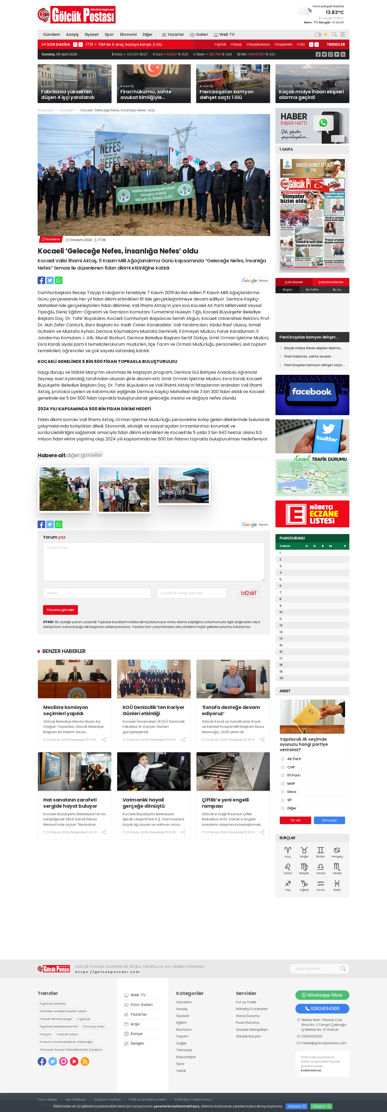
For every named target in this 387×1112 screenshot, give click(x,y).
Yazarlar (173, 34)
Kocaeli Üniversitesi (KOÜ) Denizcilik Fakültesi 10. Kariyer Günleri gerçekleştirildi (154, 727)
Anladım (321, 1106)
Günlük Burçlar (248, 1036)
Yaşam (182, 1036)
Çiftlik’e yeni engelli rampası (225, 803)
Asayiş (72, 34)
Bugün (287, 289)
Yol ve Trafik (246, 1002)
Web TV (224, 34)
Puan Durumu (247, 1022)
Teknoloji (184, 1050)
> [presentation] (80, 44)
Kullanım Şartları (107, 1099)
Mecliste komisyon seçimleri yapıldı (65, 710)
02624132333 (312, 1036)
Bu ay (337, 289)
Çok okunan (294, 282)
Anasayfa (46, 110)
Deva (291, 791)
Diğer (149, 34)
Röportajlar (186, 1057)
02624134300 (322, 1008)
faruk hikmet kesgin (56, 1019)
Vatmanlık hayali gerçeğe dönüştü (144, 803)
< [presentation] (75, 44)
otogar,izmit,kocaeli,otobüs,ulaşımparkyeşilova (264, 44)
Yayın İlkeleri (47, 1099)
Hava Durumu (248, 1015)
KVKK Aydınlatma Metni (148, 1099)
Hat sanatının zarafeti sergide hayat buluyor (70, 803)
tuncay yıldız (94, 1026)
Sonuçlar (329, 820)
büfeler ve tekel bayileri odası (63, 1011)
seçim (46, 1034)
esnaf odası (67, 1034)
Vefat (181, 1070)
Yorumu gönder (60, 609)
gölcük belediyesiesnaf (59, 1026)
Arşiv (132, 1024)
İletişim (134, 1043)
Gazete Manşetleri (252, 1029)
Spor (109, 34)
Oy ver (295, 820)
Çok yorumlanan (330, 282)
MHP (290, 783)
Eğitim (181, 1022)
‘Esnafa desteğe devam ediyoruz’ (231, 710)
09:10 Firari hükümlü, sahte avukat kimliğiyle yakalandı (132, 44)
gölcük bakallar (53, 1003)
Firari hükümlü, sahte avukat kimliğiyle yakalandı (306, 337)
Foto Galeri (138, 1004)
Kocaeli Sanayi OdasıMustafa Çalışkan (71, 1049)
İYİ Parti (293, 775)
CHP (290, 767)
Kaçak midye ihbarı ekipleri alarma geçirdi (312, 349)
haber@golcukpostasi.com (324, 1043)
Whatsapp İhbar (322, 995)
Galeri (199, 34)
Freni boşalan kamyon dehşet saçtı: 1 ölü (314, 366)
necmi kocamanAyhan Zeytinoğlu (66, 1042)
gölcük (83, 1019)
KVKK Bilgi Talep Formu (193, 1099)
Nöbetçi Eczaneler (252, 1008)
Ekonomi (128, 34)
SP (288, 800)
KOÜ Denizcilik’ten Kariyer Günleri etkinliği (154, 710)
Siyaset (92, 34)
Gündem (51, 34)
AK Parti (293, 758)
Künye (133, 1033)
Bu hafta (312, 289)
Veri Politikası (75, 1099)
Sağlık (181, 1043)
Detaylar (297, 1106)
